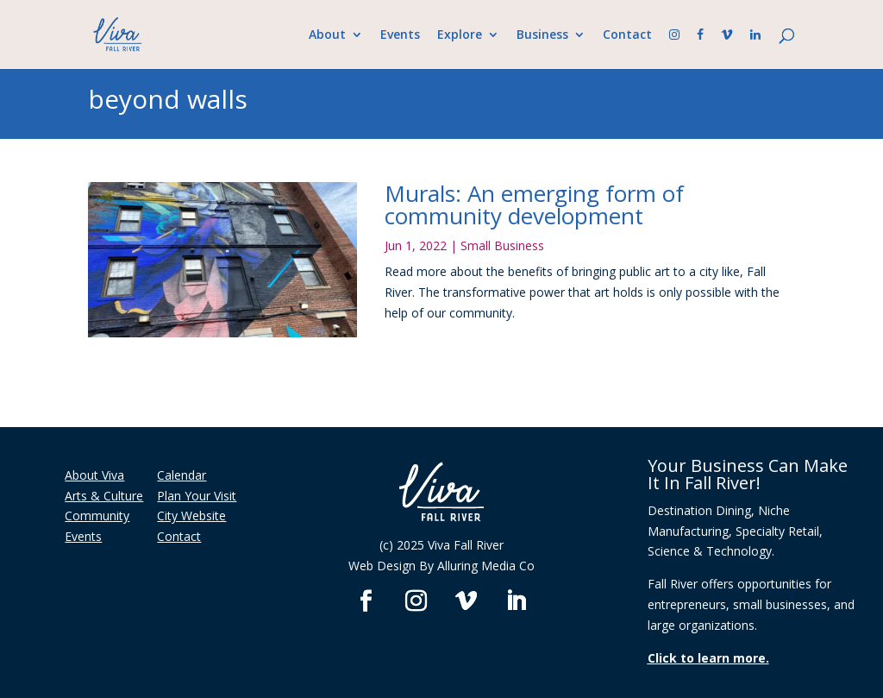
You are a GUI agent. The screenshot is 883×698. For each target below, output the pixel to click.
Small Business (502, 245)
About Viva (94, 475)
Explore (459, 35)
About (327, 35)
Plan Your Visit (196, 495)
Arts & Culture (104, 495)
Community (97, 515)
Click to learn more (707, 658)
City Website (191, 515)
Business (542, 35)
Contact (627, 35)
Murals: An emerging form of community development (534, 204)
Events (400, 35)
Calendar (181, 475)
